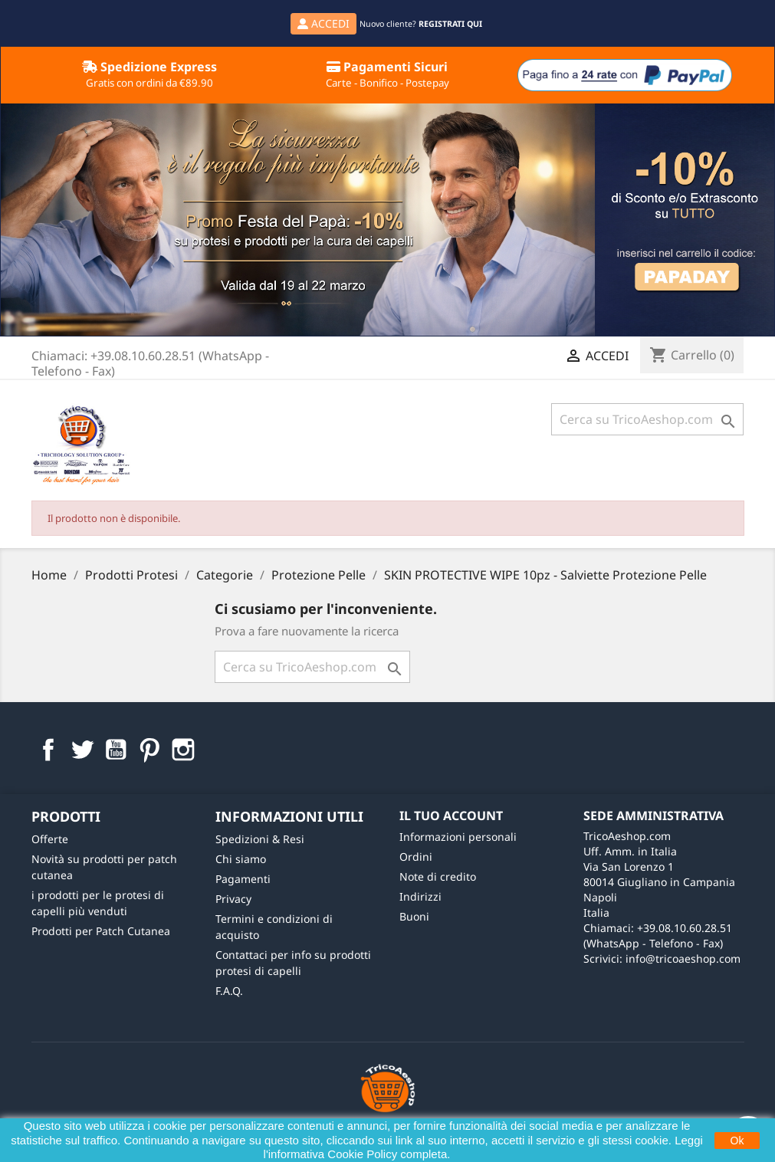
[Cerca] (647, 419)
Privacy (233, 898)
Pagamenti (243, 879)
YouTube (115, 749)
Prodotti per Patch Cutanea (100, 931)
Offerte (49, 839)
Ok (737, 1140)
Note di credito (437, 876)
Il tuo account (451, 815)
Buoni (414, 916)
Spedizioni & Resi (259, 839)
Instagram (183, 749)
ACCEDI (323, 23)
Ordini (415, 856)
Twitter (82, 749)
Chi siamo (240, 859)
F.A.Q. (229, 990)
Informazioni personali (458, 836)
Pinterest (149, 749)
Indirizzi (420, 896)
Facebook (48, 749)
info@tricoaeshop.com (683, 958)
